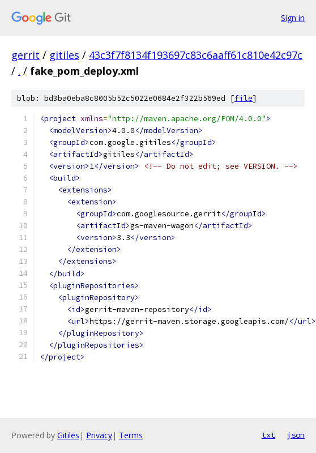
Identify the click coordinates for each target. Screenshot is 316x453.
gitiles (64, 55)
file (243, 98)
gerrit (25, 55)
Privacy (99, 435)
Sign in (293, 17)
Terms (131, 435)
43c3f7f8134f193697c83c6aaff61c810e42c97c (195, 55)
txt (268, 435)
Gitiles (68, 435)
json (296, 435)
